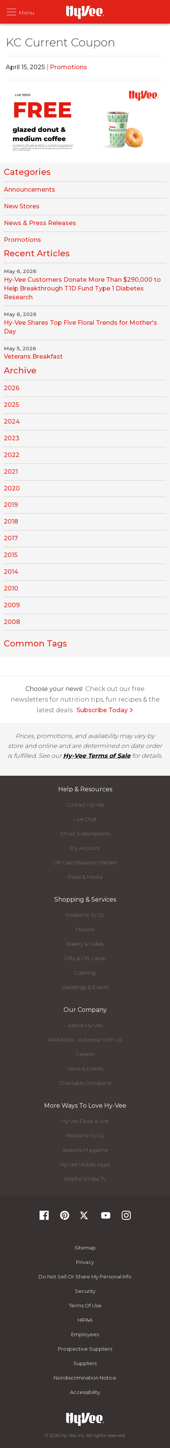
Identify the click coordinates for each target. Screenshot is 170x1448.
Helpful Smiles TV (85, 1178)
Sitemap (85, 1248)
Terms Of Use (85, 1305)
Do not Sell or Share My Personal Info (85, 1276)
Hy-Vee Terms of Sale (96, 755)
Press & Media (85, 876)
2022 (11, 455)
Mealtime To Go (85, 914)
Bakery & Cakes (85, 943)
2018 (11, 521)
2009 (12, 605)
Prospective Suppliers (85, 1349)
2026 (11, 388)
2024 (12, 421)
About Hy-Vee (85, 1025)
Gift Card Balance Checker (85, 862)
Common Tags (35, 643)
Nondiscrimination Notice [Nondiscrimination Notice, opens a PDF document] (85, 1378)
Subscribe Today (104, 710)
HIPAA (85, 1320)
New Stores (22, 206)
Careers (85, 1054)
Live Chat (85, 819)
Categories (27, 172)
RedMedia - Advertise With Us (85, 1039)
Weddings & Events (85, 987)
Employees (85, 1334)
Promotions (68, 67)
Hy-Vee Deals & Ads (85, 1121)
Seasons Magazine (85, 1149)
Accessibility (85, 1392)
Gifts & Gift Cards (85, 958)
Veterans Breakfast (33, 356)
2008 (12, 622)
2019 (11, 504)
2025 (11, 404)
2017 (11, 538)
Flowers (85, 929)
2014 (11, 571)
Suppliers (85, 1363)
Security (85, 1291)
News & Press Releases (40, 223)
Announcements (29, 189)
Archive (20, 370)
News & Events (85, 1068)
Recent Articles (37, 253)
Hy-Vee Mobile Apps (85, 1164)
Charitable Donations (85, 1083)
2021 (11, 471)
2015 (10, 555)
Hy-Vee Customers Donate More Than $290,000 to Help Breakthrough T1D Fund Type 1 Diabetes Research (82, 288)
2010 (11, 588)
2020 (12, 488)
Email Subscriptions (85, 833)
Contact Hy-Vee (85, 804)
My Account (85, 848)
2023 (11, 438)
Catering (85, 972)
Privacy (85, 1262)
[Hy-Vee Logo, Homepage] (85, 1419)
